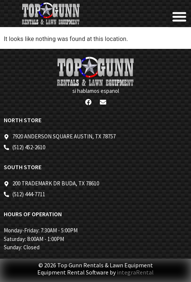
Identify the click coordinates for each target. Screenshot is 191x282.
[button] (179, 16)
